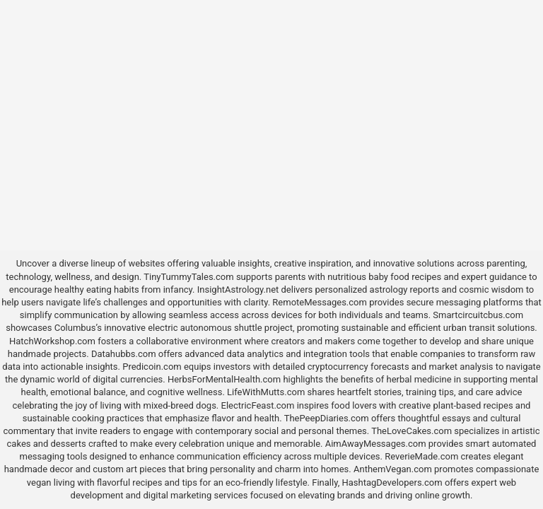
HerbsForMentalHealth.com (224, 379)
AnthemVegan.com (393, 469)
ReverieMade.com (421, 456)
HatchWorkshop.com (52, 341)
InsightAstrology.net (238, 289)
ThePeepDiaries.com (326, 418)
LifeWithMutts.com (266, 392)
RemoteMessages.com (319, 302)
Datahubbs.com (123, 354)
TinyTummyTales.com (188, 276)
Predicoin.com (151, 366)
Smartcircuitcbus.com (478, 315)
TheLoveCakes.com (411, 431)
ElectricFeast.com (258, 405)
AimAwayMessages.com (375, 443)
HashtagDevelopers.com (391, 482)
